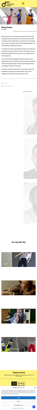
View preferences (18, 405)
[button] (35, 387)
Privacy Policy (21, 408)
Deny (18, 401)
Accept (18, 397)
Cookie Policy (15, 408)
